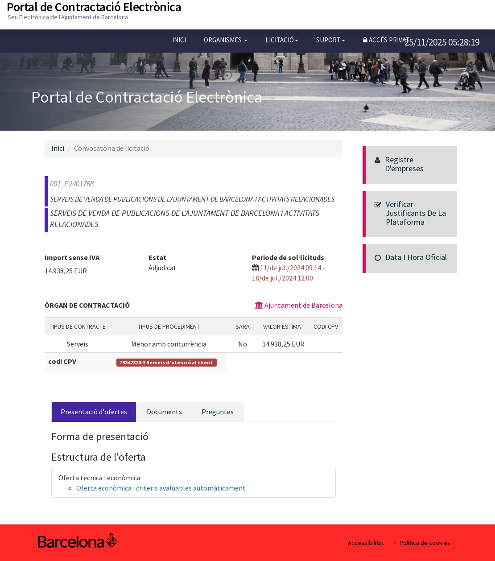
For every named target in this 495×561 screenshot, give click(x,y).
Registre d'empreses (404, 163)
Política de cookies (425, 543)
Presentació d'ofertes (94, 411)
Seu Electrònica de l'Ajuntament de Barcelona (68, 17)
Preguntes (218, 411)
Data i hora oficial (416, 257)
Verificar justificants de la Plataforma (416, 213)
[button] (225, 40)
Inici (179, 40)
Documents (164, 411)
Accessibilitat (366, 543)
